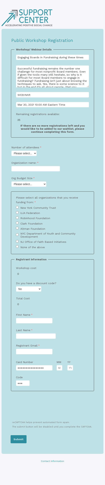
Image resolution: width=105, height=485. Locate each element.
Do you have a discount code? (36, 283)
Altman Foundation (32, 228)
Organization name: (23, 162)
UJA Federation (30, 213)
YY (68, 362)
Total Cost (23, 298)
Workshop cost (26, 268)
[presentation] (40, 408)
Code (19, 377)
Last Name (23, 330)
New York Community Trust (38, 207)
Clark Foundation (31, 223)
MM (59, 362)
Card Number (24, 362)
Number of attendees (25, 147)
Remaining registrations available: (38, 114)
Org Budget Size (21, 178)
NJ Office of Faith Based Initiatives (43, 241)
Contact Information (52, 461)
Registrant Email (27, 345)
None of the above (32, 247)
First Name (23, 314)
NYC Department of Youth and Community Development (47, 235)
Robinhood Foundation (35, 218)
